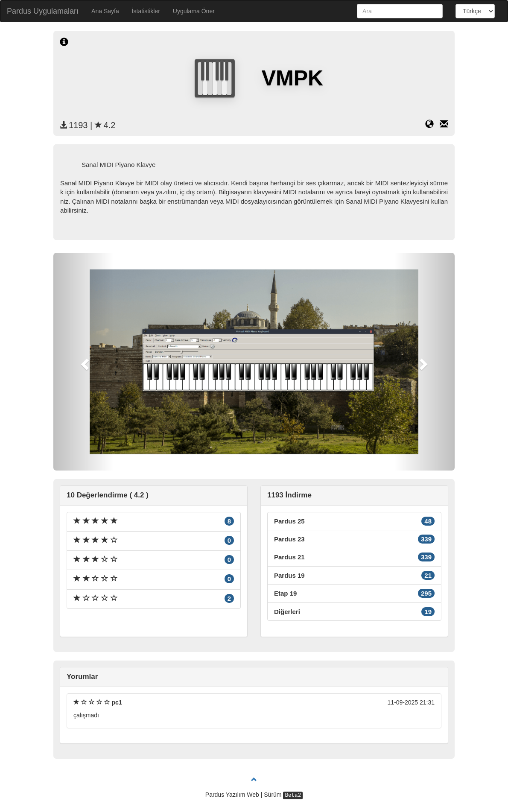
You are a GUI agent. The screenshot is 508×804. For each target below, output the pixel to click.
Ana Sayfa (105, 11)
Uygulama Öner (194, 11)
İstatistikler (146, 11)
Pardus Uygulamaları (43, 11)
